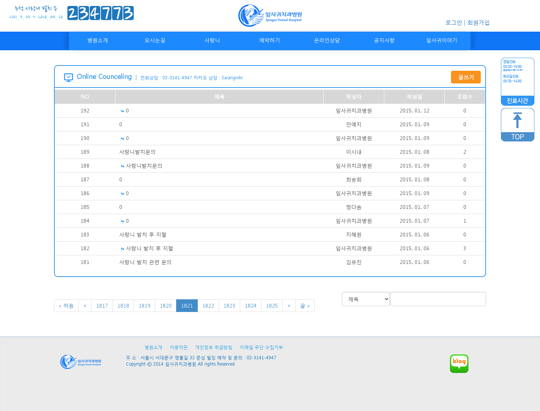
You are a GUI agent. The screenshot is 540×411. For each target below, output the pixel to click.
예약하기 (269, 40)
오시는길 (154, 40)
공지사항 (384, 40)
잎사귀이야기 (441, 40)
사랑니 (212, 40)
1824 (251, 305)
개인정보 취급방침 (213, 347)
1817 (102, 305)
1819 (144, 305)
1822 (208, 305)
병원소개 (97, 40)
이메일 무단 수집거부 (261, 347)
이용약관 (179, 347)
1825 (272, 305)
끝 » (305, 305)
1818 (123, 305)
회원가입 (478, 22)
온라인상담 (327, 40)
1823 (229, 305)
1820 (166, 305)
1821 (187, 305)
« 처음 (66, 305)
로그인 (453, 22)
